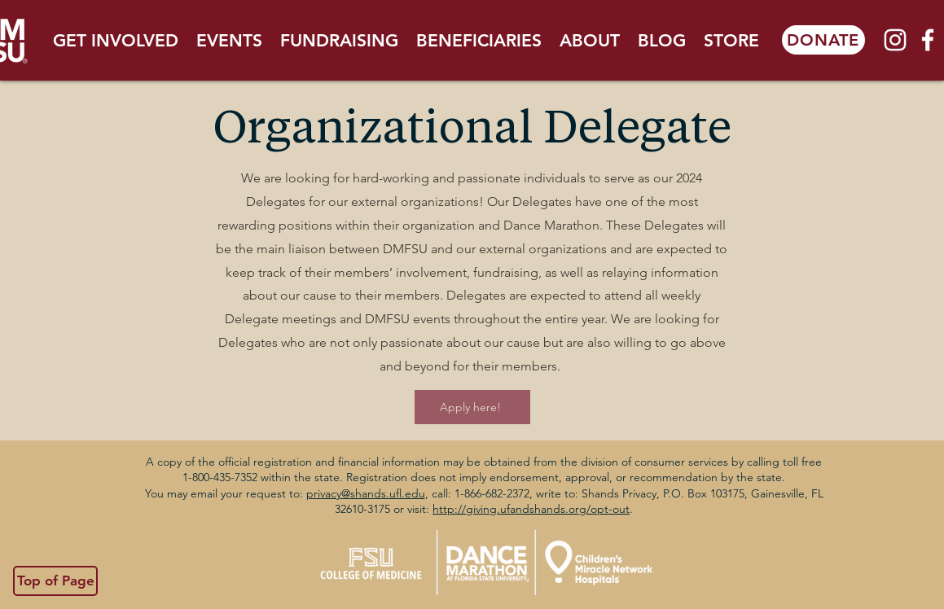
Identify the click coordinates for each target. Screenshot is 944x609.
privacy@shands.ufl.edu (365, 493)
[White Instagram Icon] (895, 40)
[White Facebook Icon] (927, 40)
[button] (115, 40)
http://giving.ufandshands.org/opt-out (531, 509)
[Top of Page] (55, 581)
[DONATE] (823, 40)
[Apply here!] (472, 407)
